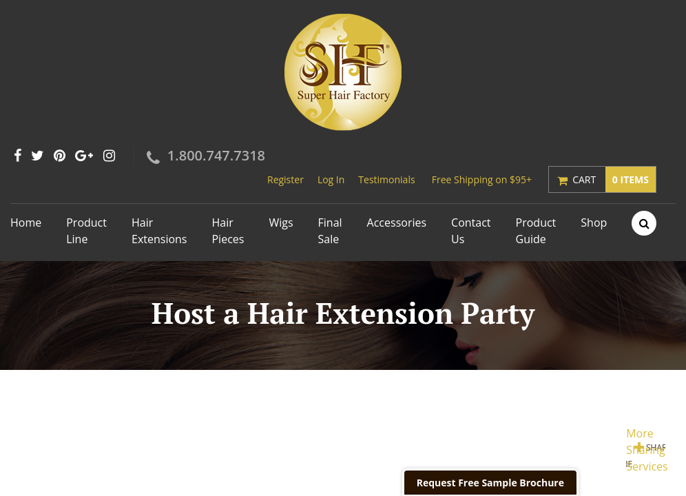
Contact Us (470, 231)
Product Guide (536, 231)
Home (25, 222)
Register (285, 179)
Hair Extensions (159, 231)
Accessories (397, 222)
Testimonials (386, 179)
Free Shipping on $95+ (482, 179)
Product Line (86, 231)
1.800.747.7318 (216, 155)
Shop (594, 222)
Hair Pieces (227, 231)
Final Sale (330, 231)
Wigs (281, 222)
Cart (614, 179)
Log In (331, 179)
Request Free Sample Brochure (490, 482)
